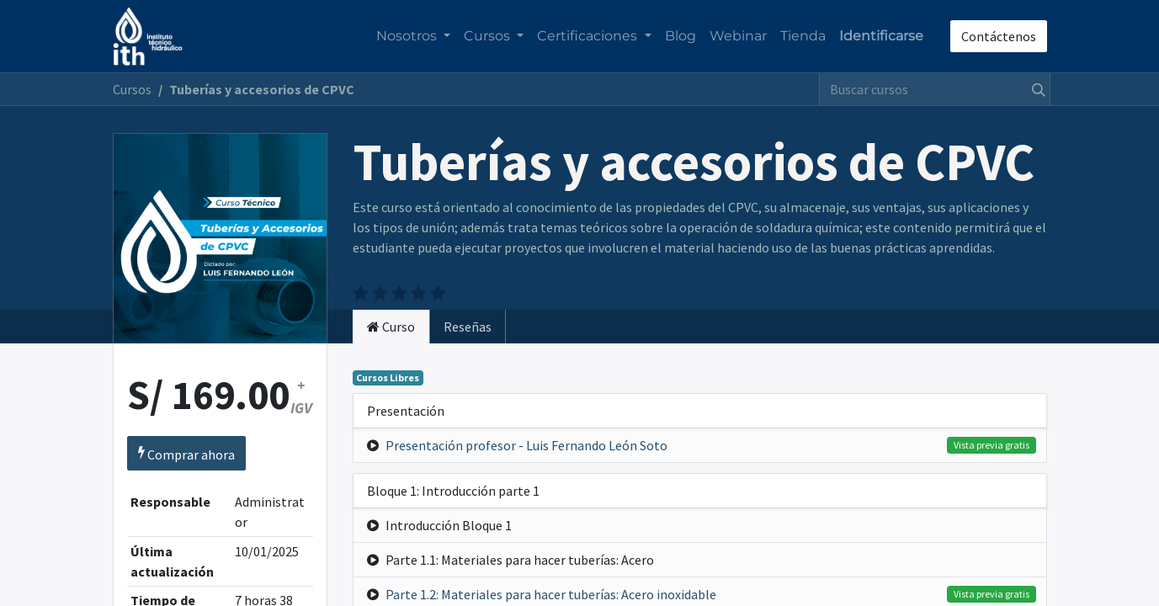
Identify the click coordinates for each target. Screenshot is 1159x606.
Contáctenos (998, 36)
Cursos (132, 89)
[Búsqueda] (1035, 89)
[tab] (391, 326)
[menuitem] (680, 36)
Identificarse (881, 36)
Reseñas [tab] (468, 326)
